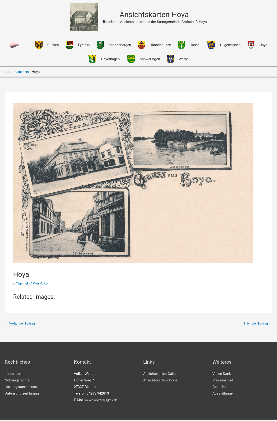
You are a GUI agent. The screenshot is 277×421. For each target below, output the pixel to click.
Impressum (13, 375)
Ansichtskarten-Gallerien (162, 375)
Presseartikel (222, 382)
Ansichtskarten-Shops (160, 382)
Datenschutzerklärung (22, 394)
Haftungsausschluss (21, 388)
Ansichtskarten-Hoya (154, 15)
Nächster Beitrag (256, 324)
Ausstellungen (223, 394)
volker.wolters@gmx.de (102, 401)
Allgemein (23, 284)
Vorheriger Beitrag (21, 324)
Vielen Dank (221, 375)
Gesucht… (220, 388)
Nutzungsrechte (17, 382)
